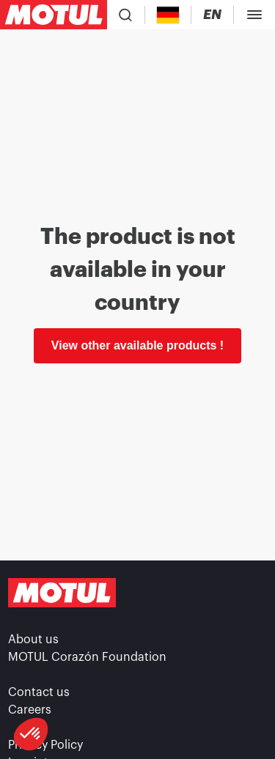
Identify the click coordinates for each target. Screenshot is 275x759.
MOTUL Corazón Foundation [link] (87, 657)
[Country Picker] (168, 15)
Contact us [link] (39, 692)
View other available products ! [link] (137, 345)
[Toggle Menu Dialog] (254, 14)
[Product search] (125, 14)
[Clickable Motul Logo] (53, 14)
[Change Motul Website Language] (212, 15)
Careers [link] (29, 710)
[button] (30, 734)
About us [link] (33, 639)
